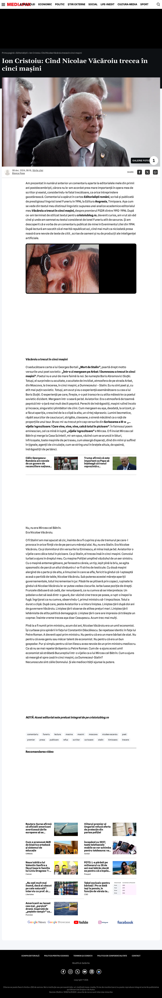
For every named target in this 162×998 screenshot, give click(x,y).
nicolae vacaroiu (109, 734)
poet (124, 734)
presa (42, 739)
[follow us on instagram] (103, 923)
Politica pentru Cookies (56, 956)
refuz (65, 739)
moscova (93, 734)
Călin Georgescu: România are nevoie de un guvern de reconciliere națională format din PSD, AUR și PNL (39, 462)
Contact (136, 956)
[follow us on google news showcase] (59, 923)
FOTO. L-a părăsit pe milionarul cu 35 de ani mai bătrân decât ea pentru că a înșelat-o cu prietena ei (97, 866)
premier (31, 739)
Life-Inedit (107, 4)
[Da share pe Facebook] (139, 172)
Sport (144, 4)
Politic (60, 4)
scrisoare (88, 739)
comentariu (32, 734)
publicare (54, 739)
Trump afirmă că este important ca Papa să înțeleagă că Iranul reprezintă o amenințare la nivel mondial (97, 462)
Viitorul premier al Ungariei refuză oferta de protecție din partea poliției (97, 828)
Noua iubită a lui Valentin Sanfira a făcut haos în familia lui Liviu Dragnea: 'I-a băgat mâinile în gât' (38, 866)
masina (69, 734)
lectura (57, 734)
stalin (100, 739)
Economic (45, 4)
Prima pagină (8, 53)
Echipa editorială (30, 956)
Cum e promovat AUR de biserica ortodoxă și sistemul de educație (38, 846)
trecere (125, 739)
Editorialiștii (22, 53)
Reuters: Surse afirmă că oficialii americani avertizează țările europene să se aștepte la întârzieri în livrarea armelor (39, 828)
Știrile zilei (27, 4)
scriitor (76, 739)
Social (92, 4)
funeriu (46, 734)
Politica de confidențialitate (112, 956)
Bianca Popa (18, 173)
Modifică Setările (81, 963)
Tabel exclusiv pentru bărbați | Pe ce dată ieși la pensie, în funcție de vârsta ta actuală (97, 887)
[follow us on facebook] (125, 922)
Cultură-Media (127, 4)
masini (81, 734)
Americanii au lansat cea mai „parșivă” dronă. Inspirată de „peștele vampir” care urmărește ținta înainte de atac (39, 907)
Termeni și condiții (83, 956)
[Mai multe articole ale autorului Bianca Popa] (7, 172)
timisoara (112, 739)
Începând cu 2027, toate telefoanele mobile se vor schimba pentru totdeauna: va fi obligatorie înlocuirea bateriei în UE (97, 846)
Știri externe (76, 4)
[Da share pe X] (147, 172)
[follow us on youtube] (81, 923)
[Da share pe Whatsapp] (155, 172)
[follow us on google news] (37, 923)
